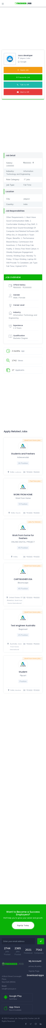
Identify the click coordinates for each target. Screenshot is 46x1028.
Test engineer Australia (23, 625)
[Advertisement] (23, 23)
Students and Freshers (23, 453)
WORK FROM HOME (23, 494)
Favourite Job (23, 77)
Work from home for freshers (23, 537)
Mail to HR (23, 92)
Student (23, 671)
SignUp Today (23, 925)
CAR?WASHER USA (23, 579)
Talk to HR (23, 85)
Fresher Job (32, 1018)
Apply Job (23, 70)
